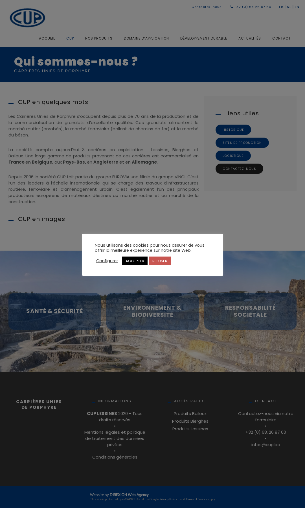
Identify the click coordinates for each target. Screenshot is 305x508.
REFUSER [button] (159, 261)
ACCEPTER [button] (135, 261)
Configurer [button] (107, 260)
